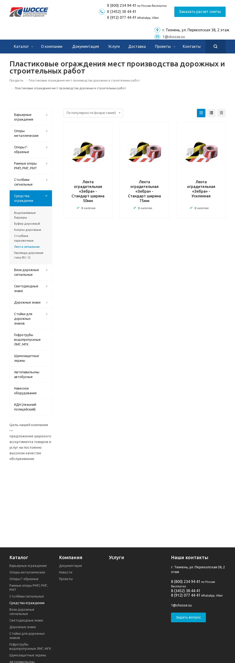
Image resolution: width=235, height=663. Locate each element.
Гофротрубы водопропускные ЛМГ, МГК (27, 339)
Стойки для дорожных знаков (23, 318)
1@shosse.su (174, 37)
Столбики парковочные (24, 238)
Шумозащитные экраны (26, 358)
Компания (70, 557)
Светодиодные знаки (26, 288)
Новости (65, 572)
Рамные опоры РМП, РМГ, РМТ (25, 166)
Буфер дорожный (27, 223)
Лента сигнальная (27, 246)
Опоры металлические (26, 133)
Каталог (23, 46)
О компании (51, 46)
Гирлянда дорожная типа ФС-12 (28, 255)
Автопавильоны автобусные (26, 374)
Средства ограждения (23, 198)
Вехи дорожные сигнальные (26, 272)
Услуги (114, 46)
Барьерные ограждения (23, 117)
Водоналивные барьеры (25, 215)
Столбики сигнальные (23, 182)
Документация (85, 46)
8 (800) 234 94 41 (121, 5)
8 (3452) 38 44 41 (121, 11)
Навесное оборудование (25, 390)
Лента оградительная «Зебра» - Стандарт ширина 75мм (144, 191)
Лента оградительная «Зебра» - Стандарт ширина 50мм (88, 191)
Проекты (165, 46)
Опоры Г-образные (21, 149)
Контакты (192, 46)
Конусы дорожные (27, 229)
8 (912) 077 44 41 (121, 17)
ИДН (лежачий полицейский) (25, 407)
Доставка (137, 46)
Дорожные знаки (27, 302)
